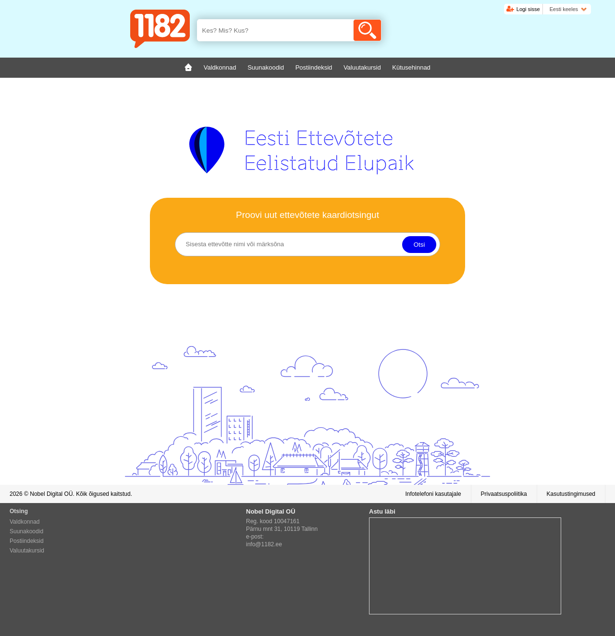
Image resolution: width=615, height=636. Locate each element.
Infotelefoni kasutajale (433, 494)
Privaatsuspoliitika (504, 494)
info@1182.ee (264, 544)
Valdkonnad (25, 521)
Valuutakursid (27, 550)
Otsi (419, 244)
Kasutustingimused (571, 494)
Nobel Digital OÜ (51, 494)
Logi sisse (528, 9)
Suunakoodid (26, 531)
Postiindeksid (27, 541)
